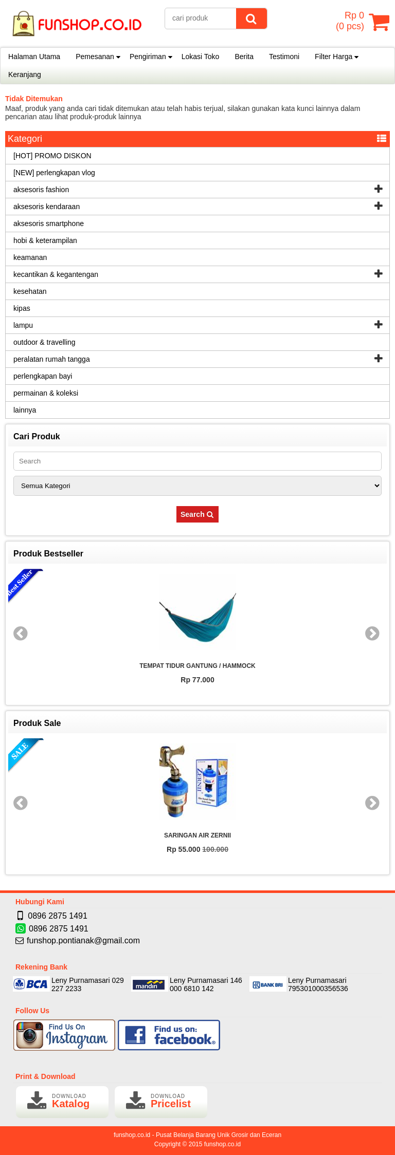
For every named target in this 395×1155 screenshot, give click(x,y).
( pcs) (351, 21)
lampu (23, 325)
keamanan (30, 257)
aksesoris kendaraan (46, 206)
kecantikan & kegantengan (55, 274)
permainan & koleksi (45, 393)
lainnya (24, 410)
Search (197, 514)
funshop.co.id (222, 1144)
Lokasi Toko (201, 56)
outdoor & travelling (44, 342)
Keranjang (24, 74)
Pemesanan (95, 56)
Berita (244, 56)
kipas (21, 308)
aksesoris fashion (41, 189)
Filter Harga (333, 56)
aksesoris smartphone (48, 223)
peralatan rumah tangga (51, 359)
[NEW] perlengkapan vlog (54, 173)
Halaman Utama (34, 56)
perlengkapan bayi (42, 376)
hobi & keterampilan (45, 240)
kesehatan (30, 291)
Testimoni (284, 56)
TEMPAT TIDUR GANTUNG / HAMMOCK (197, 665)
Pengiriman (148, 56)
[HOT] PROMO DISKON (52, 156)
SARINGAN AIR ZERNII (197, 835)
